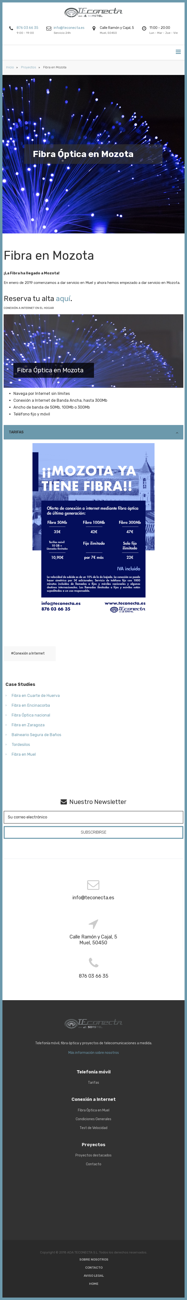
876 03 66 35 (27, 28)
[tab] (93, 432)
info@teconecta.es (69, 28)
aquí (63, 298)
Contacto (94, 1267)
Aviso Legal (94, 1275)
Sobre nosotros (93, 1259)
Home (93, 1283)
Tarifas (16, 432)
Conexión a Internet (29, 653)
